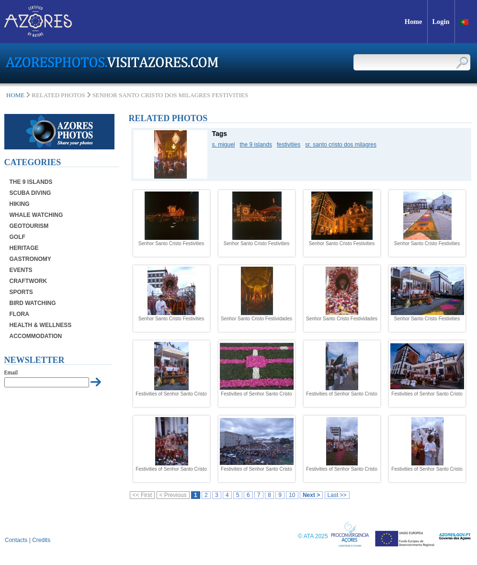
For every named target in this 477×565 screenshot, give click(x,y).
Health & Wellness (41, 325)
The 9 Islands (31, 182)
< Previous (173, 495)
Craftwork (28, 281)
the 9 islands (256, 144)
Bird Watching (33, 303)
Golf (17, 237)
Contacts (16, 540)
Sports (21, 292)
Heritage (24, 248)
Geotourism (29, 226)
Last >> (337, 495)
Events (21, 270)
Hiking (20, 204)
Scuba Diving (30, 193)
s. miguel (223, 144)
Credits (41, 540)
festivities (288, 144)
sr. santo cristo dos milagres (340, 144)
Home (15, 95)
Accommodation (36, 336)
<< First (142, 495)
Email (11, 372)
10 (292, 495)
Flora (19, 314)
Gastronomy (30, 259)
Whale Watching (36, 215)
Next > (311, 495)
